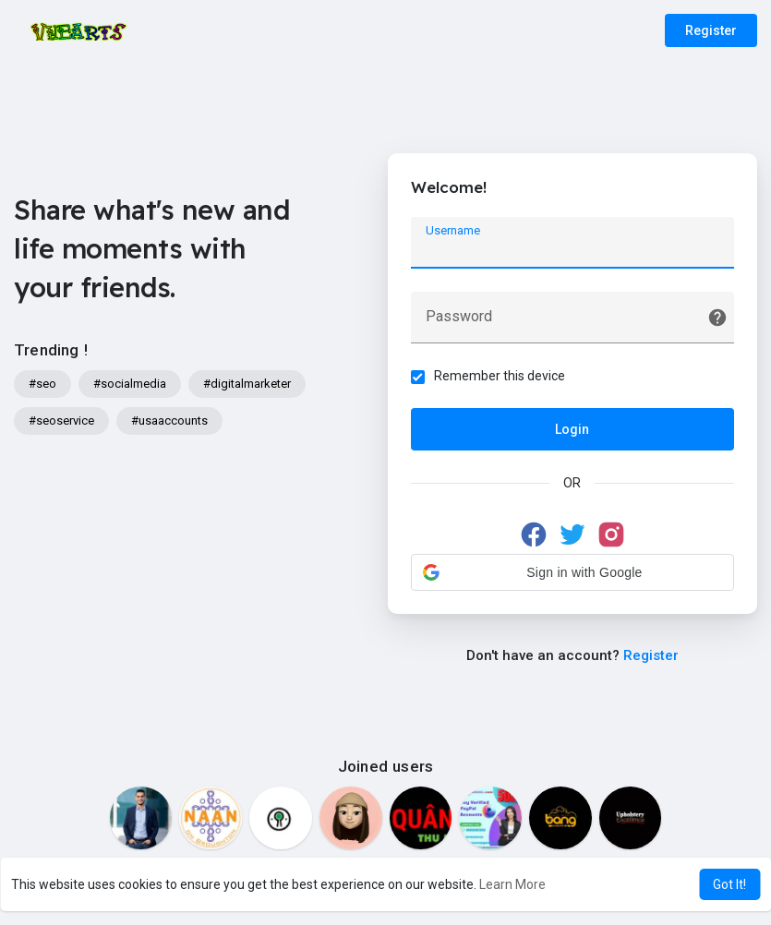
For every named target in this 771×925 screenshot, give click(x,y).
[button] (572, 572)
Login (572, 429)
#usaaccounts (169, 420)
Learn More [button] (512, 884)
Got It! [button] (729, 884)
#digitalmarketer (247, 383)
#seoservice (61, 420)
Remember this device (499, 375)
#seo (42, 383)
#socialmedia (129, 383)
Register (711, 30)
